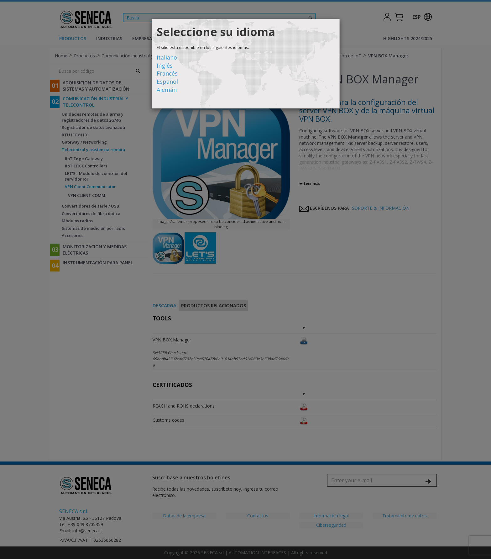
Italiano (167, 57)
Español (167, 81)
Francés (167, 73)
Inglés (165, 65)
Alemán (167, 89)
